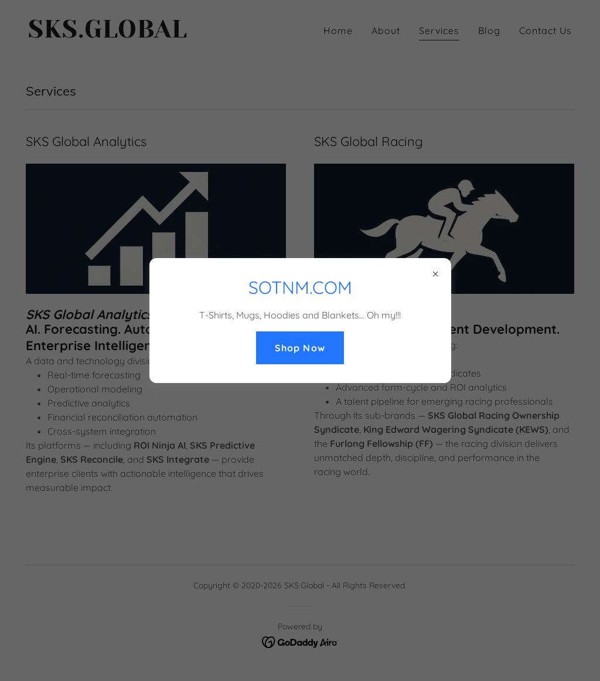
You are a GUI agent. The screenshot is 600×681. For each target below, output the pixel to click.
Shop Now (300, 348)
